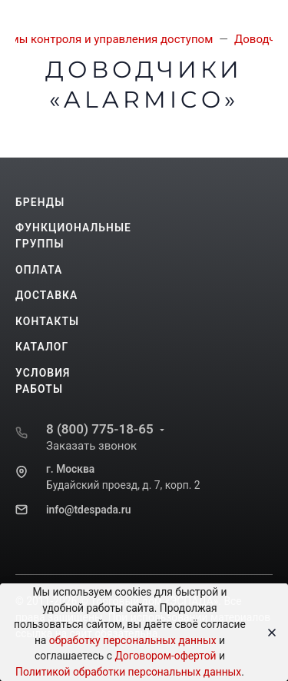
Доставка (46, 295)
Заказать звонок (91, 446)
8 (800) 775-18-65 (100, 429)
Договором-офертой (165, 655)
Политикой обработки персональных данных (128, 672)
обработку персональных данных (133, 640)
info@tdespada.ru (88, 509)
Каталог (41, 346)
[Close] (267, 632)
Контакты (47, 321)
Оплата (38, 270)
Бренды (40, 202)
